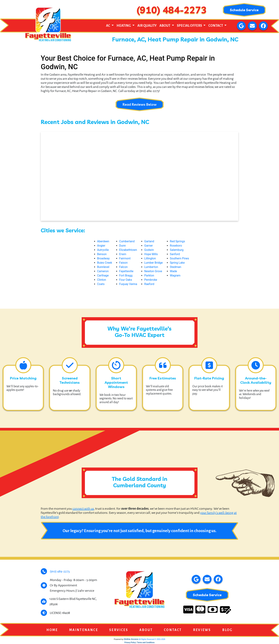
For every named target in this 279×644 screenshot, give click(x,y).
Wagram (175, 275)
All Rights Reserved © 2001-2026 (152, 639)
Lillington (150, 258)
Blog (227, 630)
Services (118, 630)
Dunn (122, 245)
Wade (173, 271)
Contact (173, 630)
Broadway (103, 258)
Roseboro (176, 245)
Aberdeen (103, 241)
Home (52, 630)
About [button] (165, 25)
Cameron (103, 271)
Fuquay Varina (128, 284)
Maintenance (83, 630)
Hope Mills (151, 254)
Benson (102, 254)
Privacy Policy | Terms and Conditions (139, 643)
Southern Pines (179, 258)
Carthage (103, 275)
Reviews (202, 630)
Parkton (149, 275)
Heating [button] (124, 25)
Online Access (131, 639)
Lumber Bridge (153, 262)
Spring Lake (177, 262)
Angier (101, 245)
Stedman (175, 267)
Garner (148, 245)
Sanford (175, 254)
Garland (149, 241)
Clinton (101, 279)
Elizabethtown (128, 250)
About (146, 630)
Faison (123, 262)
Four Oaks (125, 279)
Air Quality (147, 25)
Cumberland (127, 241)
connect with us (83, 508)
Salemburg (177, 250)
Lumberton (151, 267)
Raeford (149, 284)
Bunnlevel (103, 267)
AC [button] (108, 25)
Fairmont (125, 258)
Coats (101, 284)
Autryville (103, 250)
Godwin (149, 250)
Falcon (123, 267)
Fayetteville (126, 271)
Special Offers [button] (189, 25)
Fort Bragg (126, 275)
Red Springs (177, 241)
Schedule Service (244, 10)
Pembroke (150, 279)
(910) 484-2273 (172, 10)
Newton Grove (153, 271)
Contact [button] (215, 25)
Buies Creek (104, 262)
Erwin (122, 254)
